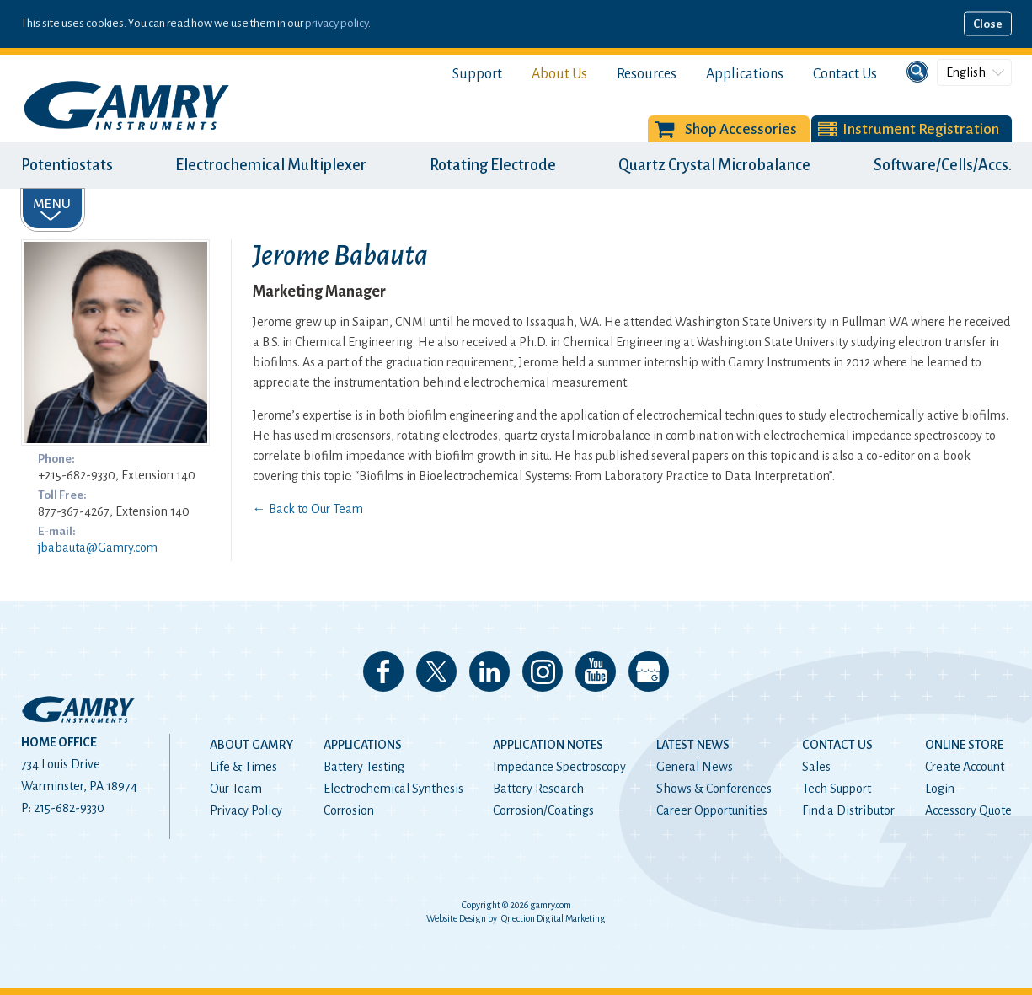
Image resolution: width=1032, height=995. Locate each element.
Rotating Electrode (493, 165)
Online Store (964, 745)
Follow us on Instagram (542, 671)
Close (988, 24)
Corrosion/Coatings (543, 810)
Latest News (693, 745)
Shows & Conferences (714, 788)
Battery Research (538, 788)
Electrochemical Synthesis (393, 788)
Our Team (236, 788)
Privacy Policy (246, 810)
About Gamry (251, 745)
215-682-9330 (69, 808)
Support (477, 74)
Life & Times (243, 766)
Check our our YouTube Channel (595, 671)
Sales (816, 766)
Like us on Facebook (383, 671)
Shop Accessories (741, 129)
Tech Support (836, 788)
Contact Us (845, 74)
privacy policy (336, 23)
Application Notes (548, 745)
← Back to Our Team (308, 509)
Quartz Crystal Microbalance (714, 165)
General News (694, 766)
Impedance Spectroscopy (559, 766)
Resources (646, 74)
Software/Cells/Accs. (943, 165)
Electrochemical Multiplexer (270, 165)
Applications (744, 74)
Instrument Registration (920, 129)
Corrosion (349, 810)
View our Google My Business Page (648, 671)
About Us (559, 74)
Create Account (964, 766)
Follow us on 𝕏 (436, 671)
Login (939, 788)
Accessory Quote (968, 810)
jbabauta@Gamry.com (98, 547)
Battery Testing (364, 766)
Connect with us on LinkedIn (489, 671)
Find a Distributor (848, 810)
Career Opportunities (711, 810)
